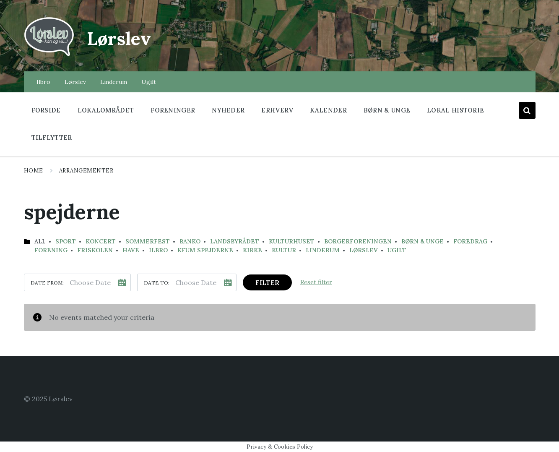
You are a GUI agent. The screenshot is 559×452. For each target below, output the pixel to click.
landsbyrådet (234, 241)
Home (33, 170)
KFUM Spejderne (205, 250)
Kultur (284, 250)
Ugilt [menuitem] (148, 82)
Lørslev (123, 37)
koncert (101, 241)
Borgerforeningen (358, 241)
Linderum (323, 250)
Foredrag (470, 241)
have (130, 250)
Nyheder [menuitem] (228, 110)
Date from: (47, 283)
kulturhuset (292, 241)
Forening (51, 250)
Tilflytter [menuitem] (51, 137)
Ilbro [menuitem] (43, 82)
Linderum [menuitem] (113, 82)
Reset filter (316, 282)
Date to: (156, 283)
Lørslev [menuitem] (75, 82)
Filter (267, 282)
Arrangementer (86, 170)
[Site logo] (49, 55)
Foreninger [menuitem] (173, 110)
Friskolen (95, 250)
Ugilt (396, 250)
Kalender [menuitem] (328, 110)
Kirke (252, 250)
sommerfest (147, 241)
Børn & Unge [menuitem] (387, 110)
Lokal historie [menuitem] (455, 110)
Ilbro (158, 250)
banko (189, 241)
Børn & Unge (422, 241)
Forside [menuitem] (46, 110)
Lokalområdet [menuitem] (106, 110)
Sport (65, 241)
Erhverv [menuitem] (277, 110)
